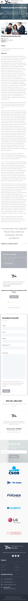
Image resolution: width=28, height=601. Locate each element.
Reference (14, 296)
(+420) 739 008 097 (8, 579)
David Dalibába (9, 40)
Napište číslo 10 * (6, 345)
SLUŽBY (3, 567)
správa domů (18, 598)
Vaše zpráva (5, 353)
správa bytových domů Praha (9, 599)
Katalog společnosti (14, 307)
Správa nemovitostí (10, 598)
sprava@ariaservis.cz (8, 582)
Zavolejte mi (14, 456)
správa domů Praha (21, 599)
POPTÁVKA (17, 567)
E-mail (3, 332)
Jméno (4, 325)
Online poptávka (9, 263)
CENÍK (16, 565)
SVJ (7, 41)
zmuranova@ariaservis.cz (14, 430)
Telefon (4, 338)
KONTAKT (17, 569)
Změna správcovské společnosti (14, 13)
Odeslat (6, 391)
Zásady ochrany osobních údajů (12, 597)
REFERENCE (3, 569)
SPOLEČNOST (4, 565)
